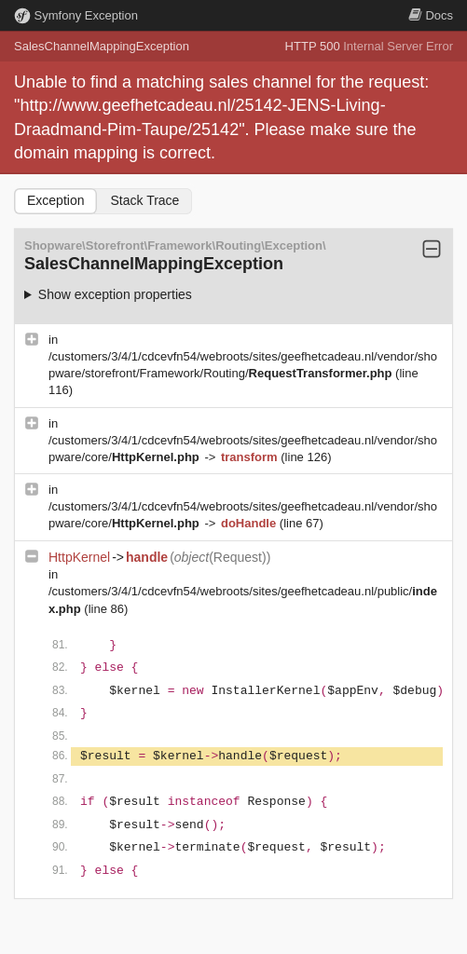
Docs (430, 15)
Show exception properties (115, 294)
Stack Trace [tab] (144, 200)
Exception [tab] (55, 200)
